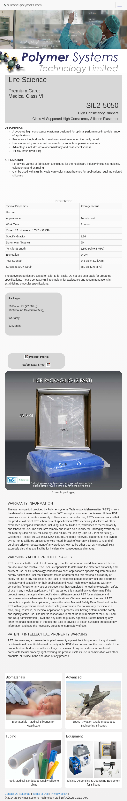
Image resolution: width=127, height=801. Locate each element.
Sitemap (25, 793)
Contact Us (11, 793)
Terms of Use (41, 793)
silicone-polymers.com (22, 5)
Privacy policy (59, 793)
